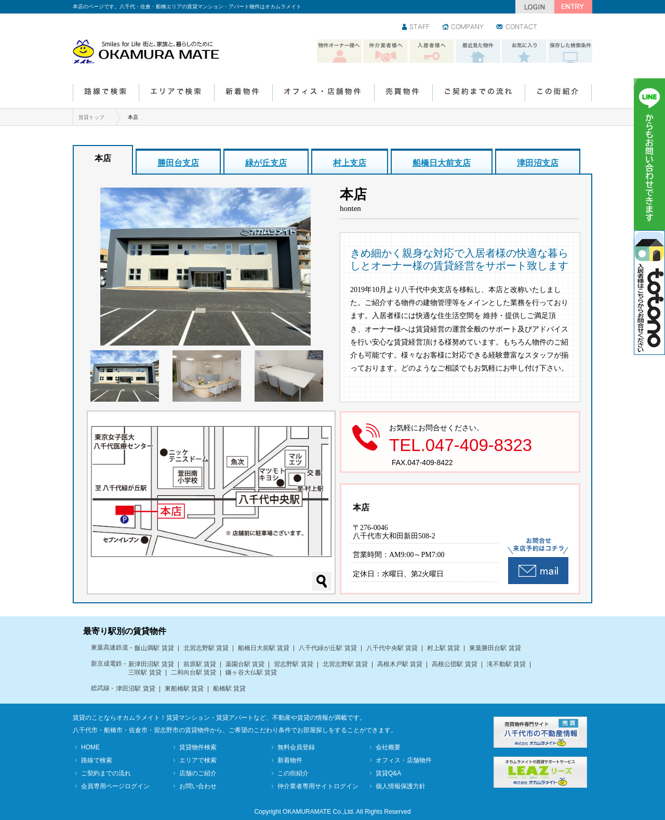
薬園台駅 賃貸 (244, 664)
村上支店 (349, 162)
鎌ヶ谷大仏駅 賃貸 (251, 672)
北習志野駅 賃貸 (206, 648)
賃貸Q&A (388, 773)
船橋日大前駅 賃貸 (263, 648)
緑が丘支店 (266, 162)
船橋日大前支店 (442, 162)
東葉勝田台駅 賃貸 (495, 648)
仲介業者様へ (385, 51)
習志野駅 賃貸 (293, 664)
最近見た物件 (478, 51)
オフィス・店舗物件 (323, 93)
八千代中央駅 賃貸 (392, 648)
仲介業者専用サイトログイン (317, 786)
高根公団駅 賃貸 (454, 664)
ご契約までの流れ (478, 93)
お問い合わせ (517, 27)
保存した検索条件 (570, 51)
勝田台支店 (178, 162)
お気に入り (524, 51)
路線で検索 (106, 93)
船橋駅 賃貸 (229, 688)
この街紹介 (558, 93)
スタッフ (416, 27)
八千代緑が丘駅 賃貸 (327, 648)
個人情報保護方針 (400, 786)
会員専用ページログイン (115, 786)
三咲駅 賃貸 (144, 672)
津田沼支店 (537, 162)
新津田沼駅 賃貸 (151, 664)
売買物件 (403, 93)
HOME (90, 747)
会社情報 (463, 27)
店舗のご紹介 (198, 773)
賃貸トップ (91, 117)
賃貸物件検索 (198, 747)
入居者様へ (431, 51)
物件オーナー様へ (339, 51)
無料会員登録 (296, 747)
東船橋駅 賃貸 (184, 688)
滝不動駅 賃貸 (506, 664)
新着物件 (243, 93)
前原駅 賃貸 (199, 664)
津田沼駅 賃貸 (135, 688)
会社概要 (388, 747)
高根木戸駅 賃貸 (399, 664)
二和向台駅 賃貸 (193, 672)
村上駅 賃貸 (443, 648)
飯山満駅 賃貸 (154, 648)
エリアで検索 (176, 93)
